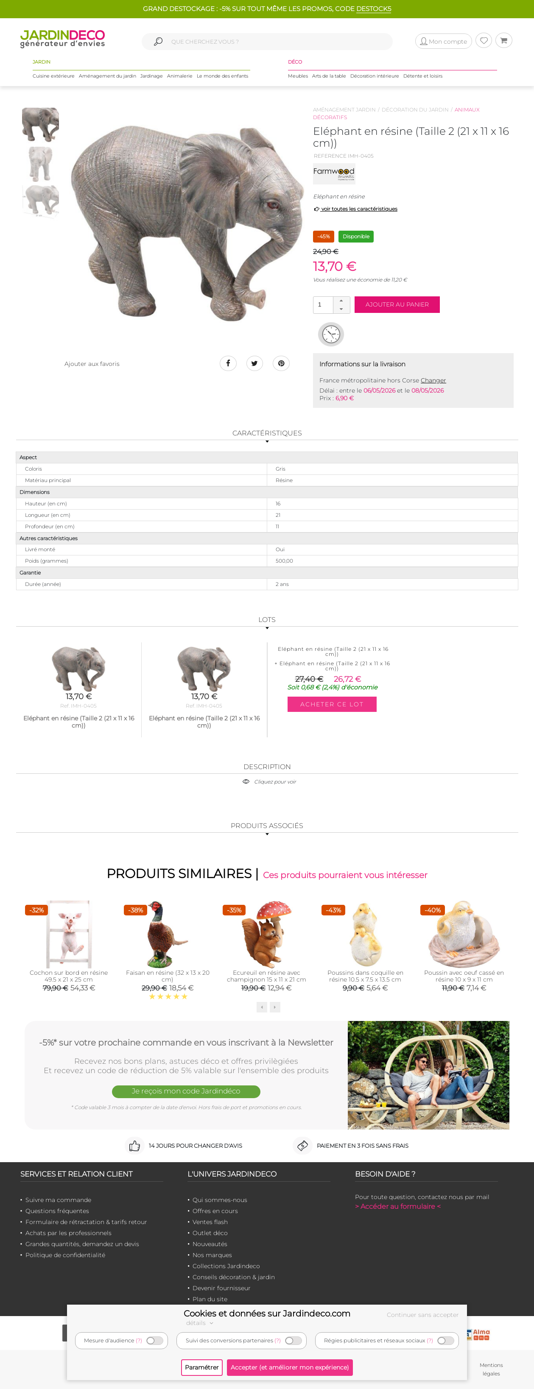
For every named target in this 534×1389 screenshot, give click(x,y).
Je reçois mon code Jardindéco (186, 1091)
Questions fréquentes (57, 1211)
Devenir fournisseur (222, 1288)
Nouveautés (210, 1244)
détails (201, 1323)
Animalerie (180, 76)
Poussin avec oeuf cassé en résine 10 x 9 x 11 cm (464, 976)
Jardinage (151, 76)
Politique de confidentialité (65, 1255)
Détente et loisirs (422, 76)
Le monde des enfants (222, 76)
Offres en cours (215, 1211)
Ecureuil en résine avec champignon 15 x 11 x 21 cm (266, 976)
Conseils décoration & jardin (234, 1277)
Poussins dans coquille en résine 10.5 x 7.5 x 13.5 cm (365, 976)
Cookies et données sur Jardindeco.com (267, 1313)
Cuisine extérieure (54, 76)
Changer (433, 380)
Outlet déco (210, 1233)
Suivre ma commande (58, 1200)
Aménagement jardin (344, 109)
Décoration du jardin (415, 109)
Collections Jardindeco (226, 1266)
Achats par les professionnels (68, 1233)
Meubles (298, 76)
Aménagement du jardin (107, 76)
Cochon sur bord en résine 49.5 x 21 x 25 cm (69, 976)
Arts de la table (329, 76)
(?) (139, 1340)
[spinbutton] (331, 304)
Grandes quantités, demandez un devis (82, 1244)
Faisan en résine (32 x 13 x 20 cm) (168, 976)
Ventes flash (210, 1222)
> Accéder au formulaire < (398, 1206)
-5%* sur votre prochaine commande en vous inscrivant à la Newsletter (186, 1042)
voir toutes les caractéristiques (355, 209)
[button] (341, 301)
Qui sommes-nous (220, 1200)
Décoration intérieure (374, 76)
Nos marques (212, 1255)
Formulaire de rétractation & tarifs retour (86, 1222)
